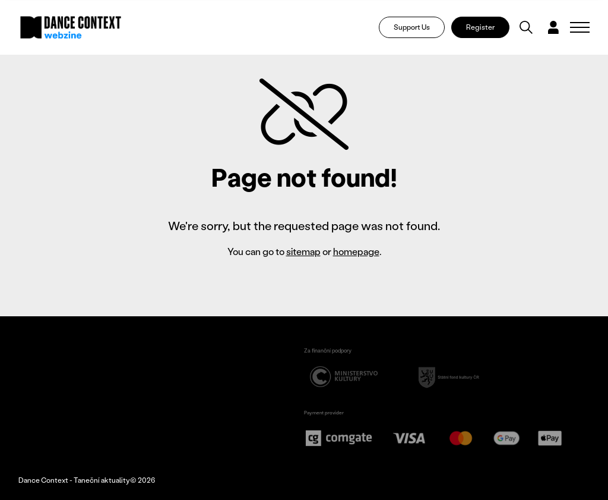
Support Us (412, 27)
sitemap (303, 251)
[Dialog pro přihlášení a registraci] (553, 27)
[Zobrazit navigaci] (580, 27)
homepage (356, 251)
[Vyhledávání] (526, 27)
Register (480, 27)
